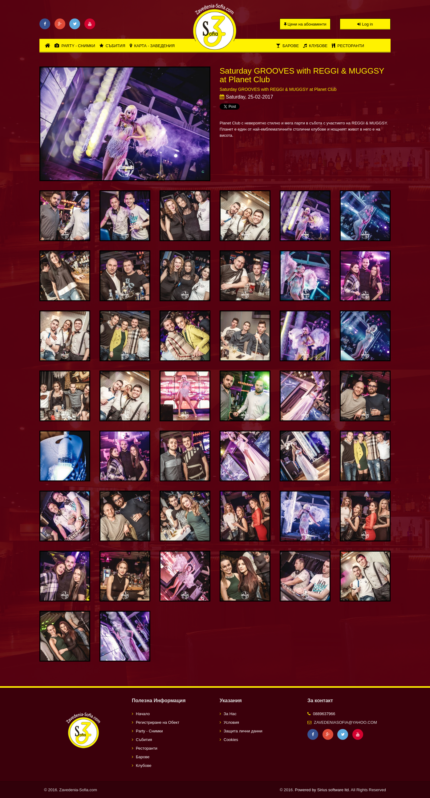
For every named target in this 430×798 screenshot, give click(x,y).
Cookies (231, 739)
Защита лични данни (243, 731)
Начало (143, 713)
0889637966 (324, 713)
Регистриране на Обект (157, 722)
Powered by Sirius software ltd (322, 790)
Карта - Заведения (152, 45)
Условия (231, 722)
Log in (365, 24)
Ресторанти (348, 45)
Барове (287, 45)
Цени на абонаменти (305, 24)
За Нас (230, 713)
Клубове (315, 45)
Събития (112, 45)
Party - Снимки (75, 45)
